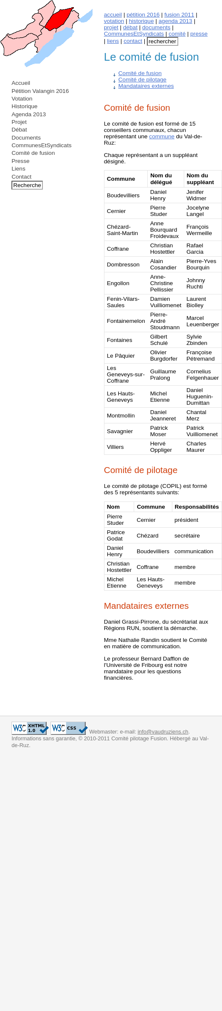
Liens (18, 168)
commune (161, 136)
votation (114, 21)
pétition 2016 (143, 14)
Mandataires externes (146, 86)
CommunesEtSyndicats (41, 145)
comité (177, 34)
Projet (19, 122)
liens (113, 41)
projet (111, 27)
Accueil (20, 83)
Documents (26, 137)
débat (130, 27)
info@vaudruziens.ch (163, 731)
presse (199, 34)
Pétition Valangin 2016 (40, 91)
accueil (113, 14)
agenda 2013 (175, 21)
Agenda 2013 (28, 114)
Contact (21, 177)
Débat (19, 129)
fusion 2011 (179, 14)
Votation (21, 98)
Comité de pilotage (142, 79)
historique (141, 21)
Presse (20, 161)
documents (156, 27)
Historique (24, 106)
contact (133, 41)
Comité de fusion (33, 153)
